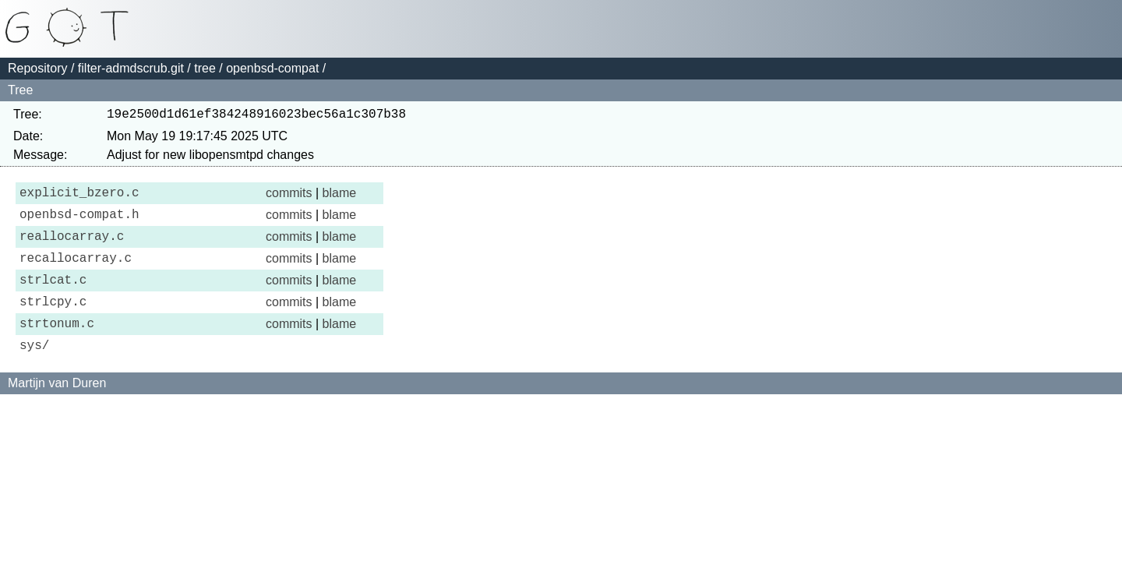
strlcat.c (52, 297)
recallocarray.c (75, 272)
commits (289, 197)
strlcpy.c (52, 322)
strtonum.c (56, 347)
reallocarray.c (71, 247)
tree (205, 68)
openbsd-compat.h (79, 222)
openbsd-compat (272, 68)
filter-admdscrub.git (131, 68)
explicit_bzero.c (79, 197)
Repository (37, 68)
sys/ (34, 372)
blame (340, 197)
